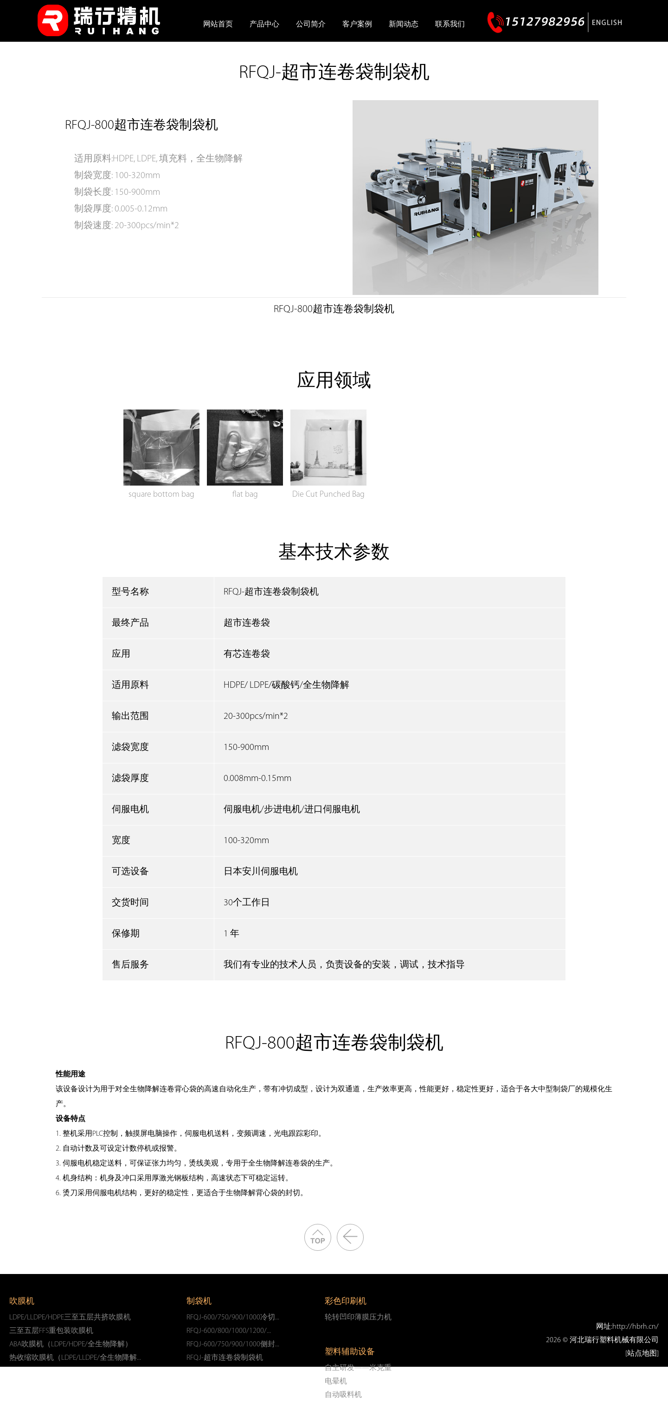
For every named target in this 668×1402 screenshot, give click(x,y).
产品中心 (264, 24)
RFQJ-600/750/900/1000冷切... (232, 1317)
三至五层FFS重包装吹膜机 (51, 1331)
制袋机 (199, 1301)
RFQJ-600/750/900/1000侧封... (232, 1344)
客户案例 (357, 24)
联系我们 (450, 24)
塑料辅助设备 (350, 1352)
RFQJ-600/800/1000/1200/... (228, 1331)
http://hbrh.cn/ (635, 1327)
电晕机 (336, 1381)
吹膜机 (21, 1301)
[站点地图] (642, 1353)
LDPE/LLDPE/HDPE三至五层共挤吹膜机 (70, 1317)
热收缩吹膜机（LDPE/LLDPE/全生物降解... (75, 1358)
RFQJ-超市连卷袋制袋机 (224, 1358)
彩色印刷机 (345, 1301)
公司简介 (311, 24)
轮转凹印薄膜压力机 (358, 1317)
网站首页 (218, 24)
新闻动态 (403, 24)
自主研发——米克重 (358, 1368)
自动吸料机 (343, 1395)
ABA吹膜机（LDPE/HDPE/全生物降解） (70, 1344)
